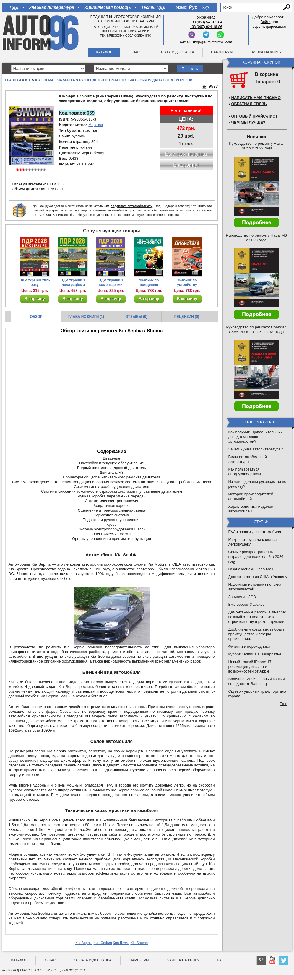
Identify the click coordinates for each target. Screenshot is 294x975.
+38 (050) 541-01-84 (206, 22)
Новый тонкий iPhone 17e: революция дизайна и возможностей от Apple (251, 666)
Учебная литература (51, 7)
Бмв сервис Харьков (246, 604)
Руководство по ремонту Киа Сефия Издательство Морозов (135, 80)
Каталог (104, 52)
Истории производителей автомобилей (250, 496)
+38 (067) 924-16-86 (206, 27)
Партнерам (222, 52)
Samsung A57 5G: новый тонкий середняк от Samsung (256, 681)
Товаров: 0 (267, 81)
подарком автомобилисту (131, 206)
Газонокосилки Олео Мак (250, 569)
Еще (283, 703)
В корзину (34, 298)
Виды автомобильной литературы (247, 459)
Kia (28, 80)
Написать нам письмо (256, 97)
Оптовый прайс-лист (254, 116)
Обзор (36, 317)
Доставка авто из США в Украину (257, 576)
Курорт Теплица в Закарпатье (255, 654)
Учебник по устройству (187, 282)
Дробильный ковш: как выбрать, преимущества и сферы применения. (257, 634)
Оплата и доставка (175, 52)
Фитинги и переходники (249, 646)
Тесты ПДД (153, 7)
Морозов (95, 125)
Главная (13, 80)
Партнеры (139, 960)
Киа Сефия (103, 943)
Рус (193, 7)
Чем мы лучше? (248, 122)
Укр (205, 7)
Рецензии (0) (186, 317)
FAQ (220, 960)
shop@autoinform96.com (212, 42)
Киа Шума (121, 943)
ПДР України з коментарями (111, 282)
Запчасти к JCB (242, 597)
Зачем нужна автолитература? (255, 449)
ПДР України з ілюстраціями (73, 282)
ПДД (14, 7)
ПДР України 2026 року (34, 282)
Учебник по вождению (149, 282)
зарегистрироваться (269, 27)
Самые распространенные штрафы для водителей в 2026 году (256, 557)
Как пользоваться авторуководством (244, 471)
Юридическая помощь (107, 7)
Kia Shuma (44, 80)
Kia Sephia (65, 80)
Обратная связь (249, 104)
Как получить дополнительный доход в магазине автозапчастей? (255, 437)
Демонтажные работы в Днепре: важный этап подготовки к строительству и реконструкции (257, 617)
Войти (266, 22)
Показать (190, 68)
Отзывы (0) (136, 317)
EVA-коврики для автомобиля (254, 532)
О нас (134, 52)
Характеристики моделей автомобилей (250, 508)
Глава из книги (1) (86, 317)
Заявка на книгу (265, 52)
